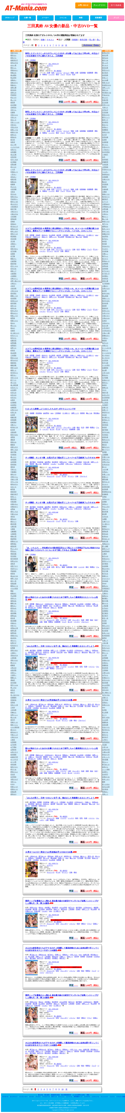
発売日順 (83, 40)
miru (96, 235)
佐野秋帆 (13, 343)
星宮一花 (91, 704)
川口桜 (12, 241)
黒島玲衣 (46, 464)
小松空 (12, 286)
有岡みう (105, 127)
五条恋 (38, 235)
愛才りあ (105, 60)
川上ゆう (105, 249)
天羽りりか (106, 105)
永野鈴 (104, 497)
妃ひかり (105, 259)
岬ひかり (13, 663)
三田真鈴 (33, 60)
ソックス (51, 74)
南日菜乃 (105, 688)
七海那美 (13, 534)
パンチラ (63, 666)
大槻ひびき (106, 179)
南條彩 (104, 526)
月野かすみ (106, 462)
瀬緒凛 (12, 440)
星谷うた (13, 611)
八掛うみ (105, 747)
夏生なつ (13, 521)
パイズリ (43, 251)
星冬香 (12, 618)
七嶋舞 (104, 519)
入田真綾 (105, 167)
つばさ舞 (105, 469)
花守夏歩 (105, 564)
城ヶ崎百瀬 (14, 385)
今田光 (12, 192)
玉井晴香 (13, 462)
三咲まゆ (13, 668)
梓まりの (13, 97)
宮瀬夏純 (13, 697)
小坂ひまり (106, 316)
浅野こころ (53, 237)
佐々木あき (106, 355)
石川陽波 (13, 162)
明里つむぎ (58, 704)
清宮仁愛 (105, 281)
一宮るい (13, 174)
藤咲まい (13, 606)
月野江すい (106, 459)
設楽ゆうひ (106, 380)
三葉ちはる (106, 673)
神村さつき (14, 234)
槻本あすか (14, 484)
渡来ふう (105, 794)
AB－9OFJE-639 (53, 915)
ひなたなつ (106, 578)
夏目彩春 (105, 511)
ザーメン (50, 251)
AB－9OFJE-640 (53, 962)
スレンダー (59, 249)
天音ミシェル (14, 122)
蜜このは (13, 688)
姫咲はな (105, 586)
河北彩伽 (39, 413)
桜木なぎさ (14, 311)
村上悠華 (61, 237)
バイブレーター (23, 1096)
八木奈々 (105, 740)
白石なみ (13, 392)
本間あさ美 (14, 628)
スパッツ (66, 73)
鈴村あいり (106, 420)
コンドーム (69, 1096)
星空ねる (13, 608)
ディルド (38, 1096)
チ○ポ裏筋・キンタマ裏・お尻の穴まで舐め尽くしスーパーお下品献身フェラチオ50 (60, 458)
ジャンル (63, 18)
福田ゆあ (13, 601)
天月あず (105, 110)
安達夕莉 (73, 604)
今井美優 (13, 189)
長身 (82, 620)
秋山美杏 (13, 78)
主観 (73, 249)
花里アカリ (14, 566)
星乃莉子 (105, 616)
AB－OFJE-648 (53, 512)
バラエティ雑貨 (120, 1096)
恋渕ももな (106, 311)
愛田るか (13, 55)
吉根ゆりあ (106, 777)
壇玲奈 (12, 467)
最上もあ (13, 717)
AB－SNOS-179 (53, 64)
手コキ (68, 74)
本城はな (13, 623)
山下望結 (13, 747)
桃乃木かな (106, 730)
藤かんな (105, 603)
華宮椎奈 (13, 236)
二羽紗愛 (105, 606)
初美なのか (63, 462)
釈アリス (13, 380)
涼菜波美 (13, 432)
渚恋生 (12, 516)
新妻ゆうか (14, 541)
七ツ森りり (90, 235)
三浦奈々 (13, 653)
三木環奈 (13, 355)
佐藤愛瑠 (105, 368)
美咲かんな (106, 650)
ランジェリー (104, 1096)
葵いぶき (46, 706)
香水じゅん (106, 231)
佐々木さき (44, 708)
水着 (76, 73)
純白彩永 (13, 638)
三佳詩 (12, 707)
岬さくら (105, 653)
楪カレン (105, 762)
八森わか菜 (106, 752)
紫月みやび (14, 360)
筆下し (58, 567)
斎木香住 (13, 293)
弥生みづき (106, 754)
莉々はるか (106, 784)
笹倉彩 (12, 330)
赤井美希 (105, 75)
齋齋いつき (14, 296)
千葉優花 (13, 472)
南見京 (12, 690)
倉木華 (59, 235)
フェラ (62, 74)
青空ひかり (106, 70)
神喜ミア (13, 271)
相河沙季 (105, 55)
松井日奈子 (106, 628)
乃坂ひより (36, 237)
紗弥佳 (12, 350)
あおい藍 (13, 65)
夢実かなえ (14, 772)
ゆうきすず (14, 759)
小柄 (73, 427)
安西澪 (12, 142)
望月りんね (14, 685)
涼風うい (13, 425)
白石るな (13, 397)
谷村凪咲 (13, 459)
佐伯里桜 (13, 298)
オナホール (5, 1096)
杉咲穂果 (13, 420)
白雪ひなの (14, 410)
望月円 (12, 720)
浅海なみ (13, 92)
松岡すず (13, 643)
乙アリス (105, 202)
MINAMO (105, 690)
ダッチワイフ (13, 1096)
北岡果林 (105, 264)
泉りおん (105, 145)
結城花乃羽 (14, 757)
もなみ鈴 (105, 720)
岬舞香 (12, 665)
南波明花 (13, 539)
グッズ (116, 18)
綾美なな (13, 135)
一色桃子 (105, 154)
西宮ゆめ (51, 704)
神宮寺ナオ (67, 704)
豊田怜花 (13, 499)
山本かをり (14, 752)
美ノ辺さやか (14, 695)
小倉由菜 (105, 189)
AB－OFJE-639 (53, 1009)
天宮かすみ (14, 127)
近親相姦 (83, 73)
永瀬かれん (14, 504)
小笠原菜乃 (14, 207)
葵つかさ (105, 65)
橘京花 (104, 445)
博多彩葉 (13, 554)
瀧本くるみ (14, 450)
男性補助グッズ (78, 1096)
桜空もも (105, 350)
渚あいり (45, 237)
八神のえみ (14, 737)
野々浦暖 (105, 546)
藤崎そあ (13, 603)
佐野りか (13, 348)
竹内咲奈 (13, 454)
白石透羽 (13, 390)
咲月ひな (13, 338)
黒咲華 (104, 306)
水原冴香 (13, 670)
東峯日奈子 (14, 494)
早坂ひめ (28, 237)
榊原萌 (32, 464)
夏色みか (13, 519)
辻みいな (13, 487)
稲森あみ (13, 182)
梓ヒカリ (105, 97)
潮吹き (67, 251)
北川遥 (12, 246)
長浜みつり (106, 499)
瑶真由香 (13, 583)
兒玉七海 (86, 462)
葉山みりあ (14, 576)
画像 (43, 40)
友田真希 (105, 489)
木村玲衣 (105, 278)
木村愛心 (48, 907)
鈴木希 (12, 430)
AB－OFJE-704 (53, 809)
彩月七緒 (105, 363)
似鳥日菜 (86, 955)
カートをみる (116, 5)
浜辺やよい (14, 569)
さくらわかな (106, 353)
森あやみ (105, 732)
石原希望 (39, 706)
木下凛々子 (106, 273)
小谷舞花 (13, 276)
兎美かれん (14, 197)
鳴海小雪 (13, 536)
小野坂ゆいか (106, 207)
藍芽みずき (106, 53)
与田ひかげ (14, 779)
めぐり (104, 715)
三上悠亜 (61, 464)
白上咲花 (52, 235)
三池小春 (105, 643)
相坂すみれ (14, 53)
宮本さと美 (14, 705)
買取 (88, 1095)
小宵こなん (69, 464)
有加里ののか (106, 85)
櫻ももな (13, 326)
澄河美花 (105, 425)
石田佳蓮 (105, 137)
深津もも (13, 598)
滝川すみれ (106, 432)
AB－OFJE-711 (53, 863)
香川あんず (14, 226)
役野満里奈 (106, 742)
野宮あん (13, 551)
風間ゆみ (105, 226)
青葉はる (13, 73)
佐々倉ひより (14, 333)
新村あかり (106, 529)
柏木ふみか (14, 231)
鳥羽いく (13, 497)
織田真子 (105, 199)
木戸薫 (12, 256)
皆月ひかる (106, 680)
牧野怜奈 (13, 633)
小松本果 (13, 288)
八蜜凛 (104, 554)
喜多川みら (14, 249)
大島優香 (105, 177)
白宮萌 (12, 415)
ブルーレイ (83, 476)
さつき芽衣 (106, 365)
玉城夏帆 (105, 454)
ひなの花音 (14, 588)
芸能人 (95, 924)
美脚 (87, 427)
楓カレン (83, 704)
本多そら (13, 626)
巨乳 (52, 73)
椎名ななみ (14, 358)
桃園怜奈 (105, 722)
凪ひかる (58, 604)
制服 (72, 73)
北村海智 (105, 269)
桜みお (41, 907)
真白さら (13, 640)
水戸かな (105, 675)
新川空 (12, 140)
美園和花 (105, 665)
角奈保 (104, 427)
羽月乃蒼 (105, 571)
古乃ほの (105, 608)
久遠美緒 (13, 261)
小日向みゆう (49, 604)
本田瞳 (104, 623)
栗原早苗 (13, 264)
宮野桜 (12, 702)
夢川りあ (13, 769)
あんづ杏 (13, 145)
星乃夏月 (105, 613)
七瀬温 (12, 529)
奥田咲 (85, 237)
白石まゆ (13, 395)
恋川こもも (14, 266)
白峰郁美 (13, 407)
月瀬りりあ (106, 457)
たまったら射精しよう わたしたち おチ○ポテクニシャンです (50, 409)
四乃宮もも (14, 373)
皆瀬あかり (106, 678)
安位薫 (104, 745)
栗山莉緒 (54, 706)
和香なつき (14, 787)
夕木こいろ (106, 757)
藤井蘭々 (105, 598)
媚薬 (63, 567)
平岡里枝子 (106, 588)
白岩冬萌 (105, 400)
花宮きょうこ (106, 561)
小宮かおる (14, 291)
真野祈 (104, 638)
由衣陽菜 (13, 754)
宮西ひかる (106, 705)
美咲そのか (14, 660)
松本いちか (106, 633)
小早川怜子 (106, 328)
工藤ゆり (105, 286)
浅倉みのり (14, 83)
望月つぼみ (106, 717)
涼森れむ (105, 422)
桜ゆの (12, 328)
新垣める (13, 137)
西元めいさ (106, 539)
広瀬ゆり (105, 593)
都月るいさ (106, 482)
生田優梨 (13, 152)
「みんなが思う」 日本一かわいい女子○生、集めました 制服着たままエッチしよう (59, 646)
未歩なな (45, 235)
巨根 (75, 567)
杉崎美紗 (13, 422)
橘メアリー (106, 450)
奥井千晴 (13, 209)
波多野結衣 (106, 551)
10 (62, 45)
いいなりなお (14, 147)
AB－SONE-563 (53, 418)
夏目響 (104, 514)
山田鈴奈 (13, 750)
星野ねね (13, 616)
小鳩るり (13, 283)
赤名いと (105, 78)
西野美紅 (13, 544)
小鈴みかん (106, 323)
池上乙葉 (13, 154)
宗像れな (13, 712)
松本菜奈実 (106, 635)
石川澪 (104, 135)
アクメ (89, 924)
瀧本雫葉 (13, 452)
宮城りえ (105, 697)
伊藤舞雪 (105, 162)
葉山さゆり (106, 569)
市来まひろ (106, 147)
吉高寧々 (105, 772)
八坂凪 (12, 740)
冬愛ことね (106, 474)
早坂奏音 (13, 571)
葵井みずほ (14, 63)
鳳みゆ (104, 182)
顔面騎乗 (90, 73)
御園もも (13, 678)
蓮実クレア (106, 549)
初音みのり (106, 559)
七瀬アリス (106, 521)
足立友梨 (105, 102)
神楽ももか (81, 235)
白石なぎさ (106, 395)
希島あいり (106, 261)
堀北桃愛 (13, 621)
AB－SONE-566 (53, 240)
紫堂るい (62, 958)
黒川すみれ (106, 301)
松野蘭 (12, 648)
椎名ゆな (105, 375)
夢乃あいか (32, 607)
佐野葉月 (13, 345)
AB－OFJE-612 (53, 762)
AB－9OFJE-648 (53, 467)
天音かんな (14, 115)
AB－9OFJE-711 (53, 711)
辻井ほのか (106, 464)
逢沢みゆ (85, 652)
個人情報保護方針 (66, 1095)
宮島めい (105, 702)
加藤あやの (106, 234)
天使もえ (105, 107)
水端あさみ (106, 660)
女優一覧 (27, 18)
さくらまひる (106, 348)
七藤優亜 (13, 531)
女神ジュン (14, 715)
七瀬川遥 (13, 526)
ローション (61, 1096)
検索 (80, 18)
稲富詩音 (13, 179)
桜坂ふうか (14, 316)
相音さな (13, 58)
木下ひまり (106, 271)
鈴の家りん (106, 417)
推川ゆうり (106, 197)
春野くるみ (14, 578)
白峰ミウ (61, 706)
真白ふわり (106, 626)
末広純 (104, 415)
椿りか (104, 467)
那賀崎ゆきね (106, 492)
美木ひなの (106, 648)
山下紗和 (13, 745)
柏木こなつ (106, 229)
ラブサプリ (87, 1096)
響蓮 (11, 591)
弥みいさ (13, 120)
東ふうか (13, 100)
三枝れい (105, 338)
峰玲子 (12, 692)
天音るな (13, 125)
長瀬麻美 (105, 494)
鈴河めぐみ (14, 427)
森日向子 (105, 737)
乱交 (73, 74)
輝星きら (13, 259)
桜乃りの (39, 652)
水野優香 (105, 658)
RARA (12, 784)
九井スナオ (106, 313)
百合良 (12, 774)
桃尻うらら (14, 725)
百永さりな (106, 727)
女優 (48, 73)
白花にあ (13, 412)
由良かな (105, 767)
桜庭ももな (14, 321)
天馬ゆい (105, 472)
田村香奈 (13, 464)
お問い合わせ (83, 5)
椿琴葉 (12, 489)
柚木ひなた (14, 767)
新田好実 (13, 546)
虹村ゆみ (105, 536)
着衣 (57, 74)
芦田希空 (13, 95)
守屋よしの (14, 735)
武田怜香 (105, 437)
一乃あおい (106, 149)
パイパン (59, 73)
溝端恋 (12, 680)
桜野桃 (12, 318)
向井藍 (104, 710)
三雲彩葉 (13, 658)
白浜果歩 (13, 405)
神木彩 (104, 241)
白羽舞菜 (13, 402)
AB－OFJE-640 (53, 1057)
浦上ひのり (14, 204)
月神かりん (14, 477)
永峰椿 (104, 502)
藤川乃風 (105, 601)
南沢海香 (105, 683)
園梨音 (12, 445)
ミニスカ (81, 567)
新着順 (75, 40)
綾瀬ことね (14, 130)
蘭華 (103, 782)
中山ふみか (106, 507)
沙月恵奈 (105, 360)
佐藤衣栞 (13, 340)
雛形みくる (14, 586)
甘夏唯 (12, 112)
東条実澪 (13, 492)
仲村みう (105, 504)
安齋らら (58, 955)
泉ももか (13, 167)
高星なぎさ (14, 447)
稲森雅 (12, 184)
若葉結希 (13, 792)
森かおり (13, 730)
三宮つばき (106, 373)
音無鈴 (12, 221)
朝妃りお (105, 90)
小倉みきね (14, 214)
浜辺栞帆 (105, 566)
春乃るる (105, 573)
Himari (104, 583)
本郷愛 (32, 413)
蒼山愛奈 (13, 75)
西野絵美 (105, 531)
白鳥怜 (12, 400)
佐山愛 (104, 370)
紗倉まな (105, 345)
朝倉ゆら (13, 85)
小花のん (105, 214)
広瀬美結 (105, 591)
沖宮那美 (105, 184)
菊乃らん (105, 256)
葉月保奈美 (14, 559)
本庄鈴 (104, 621)
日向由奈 (105, 581)
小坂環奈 (13, 273)
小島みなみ (87, 464)
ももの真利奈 (14, 727)
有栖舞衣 (105, 130)
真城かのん (14, 635)
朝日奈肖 (13, 90)
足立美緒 (13, 105)
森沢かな (105, 735)
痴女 (78, 427)
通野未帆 (105, 479)
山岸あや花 (106, 750)
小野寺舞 (105, 209)
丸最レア (105, 640)
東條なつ (105, 477)
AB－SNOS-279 (53, 558)
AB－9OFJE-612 (53, 611)
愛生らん (13, 68)
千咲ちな (13, 469)
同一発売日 (57, 71)
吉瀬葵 (12, 254)
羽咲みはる (42, 955)
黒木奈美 (105, 303)
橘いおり (13, 457)
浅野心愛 (13, 88)
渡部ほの (13, 794)
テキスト (50, 40)
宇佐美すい (14, 199)
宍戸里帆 (80, 706)
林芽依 (12, 573)
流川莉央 (105, 789)
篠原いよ (13, 370)
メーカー (45, 18)
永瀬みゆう (14, 507)
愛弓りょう (106, 117)
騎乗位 (45, 74)
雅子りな (105, 224)
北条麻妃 (105, 611)
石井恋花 (13, 157)
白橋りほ (105, 407)
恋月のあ (13, 269)
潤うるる (13, 383)
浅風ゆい (13, 80)
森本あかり (14, 732)
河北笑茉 (13, 239)
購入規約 (47, 1095)
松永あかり (14, 645)
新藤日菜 (13, 417)
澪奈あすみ (14, 655)
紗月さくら (14, 335)
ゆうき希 (13, 762)
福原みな (105, 596)
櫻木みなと (14, 313)
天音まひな (78, 464)
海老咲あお (106, 174)
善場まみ (13, 442)
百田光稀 (105, 725)
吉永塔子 (105, 774)
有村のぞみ (106, 132)
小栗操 (104, 192)
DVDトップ (9, 18)
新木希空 (55, 462)
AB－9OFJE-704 (53, 658)
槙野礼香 (13, 631)
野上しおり (14, 549)
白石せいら (14, 388)
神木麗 (104, 244)
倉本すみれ (106, 293)
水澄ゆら (105, 663)
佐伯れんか (14, 301)
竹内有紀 (105, 435)
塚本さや (13, 474)
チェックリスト (100, 5)
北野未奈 (105, 266)
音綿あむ (13, 224)
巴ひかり (105, 484)
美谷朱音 (105, 668)
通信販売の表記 (55, 1095)
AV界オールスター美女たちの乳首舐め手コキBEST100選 (48, 700)
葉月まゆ (105, 556)
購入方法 (40, 1095)
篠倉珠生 (13, 363)
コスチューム (95, 1096)
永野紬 (12, 509)
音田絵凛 (13, 219)
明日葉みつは (69, 237)
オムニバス (50, 476)
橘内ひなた (106, 447)
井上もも (13, 187)
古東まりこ (14, 278)
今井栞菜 (105, 164)
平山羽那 (13, 596)
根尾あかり (106, 544)
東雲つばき (14, 368)
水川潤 (104, 655)
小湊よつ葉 (106, 333)
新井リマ (105, 120)
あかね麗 (105, 80)
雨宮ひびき (106, 115)
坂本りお (13, 306)
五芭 (103, 157)
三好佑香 (13, 710)
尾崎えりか (106, 194)
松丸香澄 (105, 631)
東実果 (12, 102)
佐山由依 (13, 353)
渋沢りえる (14, 378)
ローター (31, 1096)
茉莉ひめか (14, 650)
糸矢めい (13, 177)
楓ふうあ (79, 237)
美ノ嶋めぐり (106, 692)
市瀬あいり (14, 172)
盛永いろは (14, 511)
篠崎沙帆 (13, 365)
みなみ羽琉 (63, 907)
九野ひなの (106, 288)
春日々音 (13, 581)
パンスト (112, 1096)
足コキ (56, 251)
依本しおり (106, 779)
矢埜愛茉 (13, 742)
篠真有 (104, 385)
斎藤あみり (106, 335)
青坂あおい (14, 70)
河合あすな (106, 246)
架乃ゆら (51, 955)
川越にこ (73, 235)
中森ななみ (14, 514)
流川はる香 (106, 787)
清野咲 (12, 437)
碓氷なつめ (14, 202)
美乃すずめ (106, 695)
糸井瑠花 (34, 654)
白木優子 (105, 405)
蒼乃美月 (105, 73)
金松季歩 (46, 413)
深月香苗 (13, 683)
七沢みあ (76, 704)
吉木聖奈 (13, 777)
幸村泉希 (13, 764)
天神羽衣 (13, 107)
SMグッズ (54, 1096)
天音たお (13, 117)
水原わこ (13, 673)
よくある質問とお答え (79, 1095)
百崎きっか (14, 722)
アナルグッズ (46, 1096)
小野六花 (105, 211)
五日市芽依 (106, 152)
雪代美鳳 (105, 759)
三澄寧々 (13, 675)
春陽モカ (105, 576)
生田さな (13, 149)
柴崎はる (105, 388)
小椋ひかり (14, 211)
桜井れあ (13, 308)
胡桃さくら (106, 298)
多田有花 (105, 442)
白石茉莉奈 (106, 397)
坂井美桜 (13, 303)
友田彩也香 (106, 487)
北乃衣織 (13, 251)
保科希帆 (13, 613)
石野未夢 (13, 164)
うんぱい (53, 464)
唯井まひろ (106, 440)
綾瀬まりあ (14, 132)
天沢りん (13, 110)
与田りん (13, 782)
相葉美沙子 (14, 60)
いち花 (12, 169)
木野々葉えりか (15, 281)
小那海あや (106, 204)
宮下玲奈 (88, 706)
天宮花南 (105, 112)
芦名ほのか (106, 95)
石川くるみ (14, 159)
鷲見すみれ (14, 435)
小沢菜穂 (13, 216)
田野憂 (32, 235)
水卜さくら (106, 645)
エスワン (50, 65)
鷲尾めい (65, 604)
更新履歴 (98, 18)
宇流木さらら (106, 169)
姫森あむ (13, 593)
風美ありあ (14, 229)
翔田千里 (105, 392)
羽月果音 (13, 556)
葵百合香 (105, 68)
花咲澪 (12, 564)
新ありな (95, 706)
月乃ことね (14, 482)
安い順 (92, 40)
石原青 (104, 140)
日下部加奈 (106, 283)
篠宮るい (13, 375)
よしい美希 (106, 769)
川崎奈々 (13, 244)
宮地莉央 (13, 700)
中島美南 (13, 502)
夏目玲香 (13, 524)
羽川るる (13, 194)
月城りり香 (14, 479)
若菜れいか (14, 789)
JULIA (104, 390)
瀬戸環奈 (33, 462)
